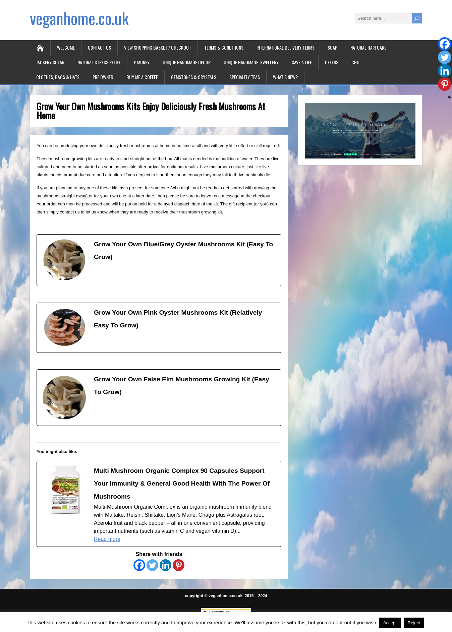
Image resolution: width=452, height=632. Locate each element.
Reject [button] (414, 622)
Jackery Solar (50, 62)
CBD (355, 62)
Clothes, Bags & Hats (57, 76)
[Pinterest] (178, 565)
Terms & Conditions (223, 47)
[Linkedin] (165, 565)
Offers (331, 62)
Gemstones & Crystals (193, 76)
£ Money (142, 62)
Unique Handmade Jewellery (251, 62)
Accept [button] (390, 622)
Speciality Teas (244, 76)
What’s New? (285, 76)
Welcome (66, 47)
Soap (332, 47)
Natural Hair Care (368, 47)
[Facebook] (139, 565)
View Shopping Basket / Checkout (157, 47)
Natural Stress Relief (99, 62)
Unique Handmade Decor (187, 62)
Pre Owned (103, 76)
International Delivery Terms (286, 47)
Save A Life (302, 62)
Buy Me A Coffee (142, 76)
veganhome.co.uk (79, 18)
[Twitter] (152, 565)
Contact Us (99, 47)
